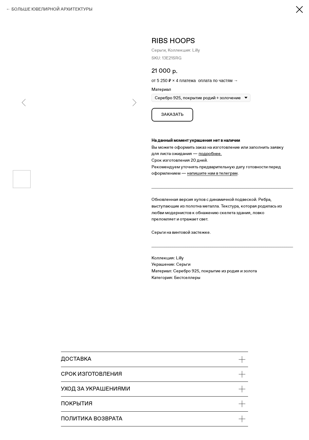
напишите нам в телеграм (212, 173)
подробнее (210, 153)
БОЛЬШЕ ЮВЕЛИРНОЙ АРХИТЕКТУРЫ (51, 9)
